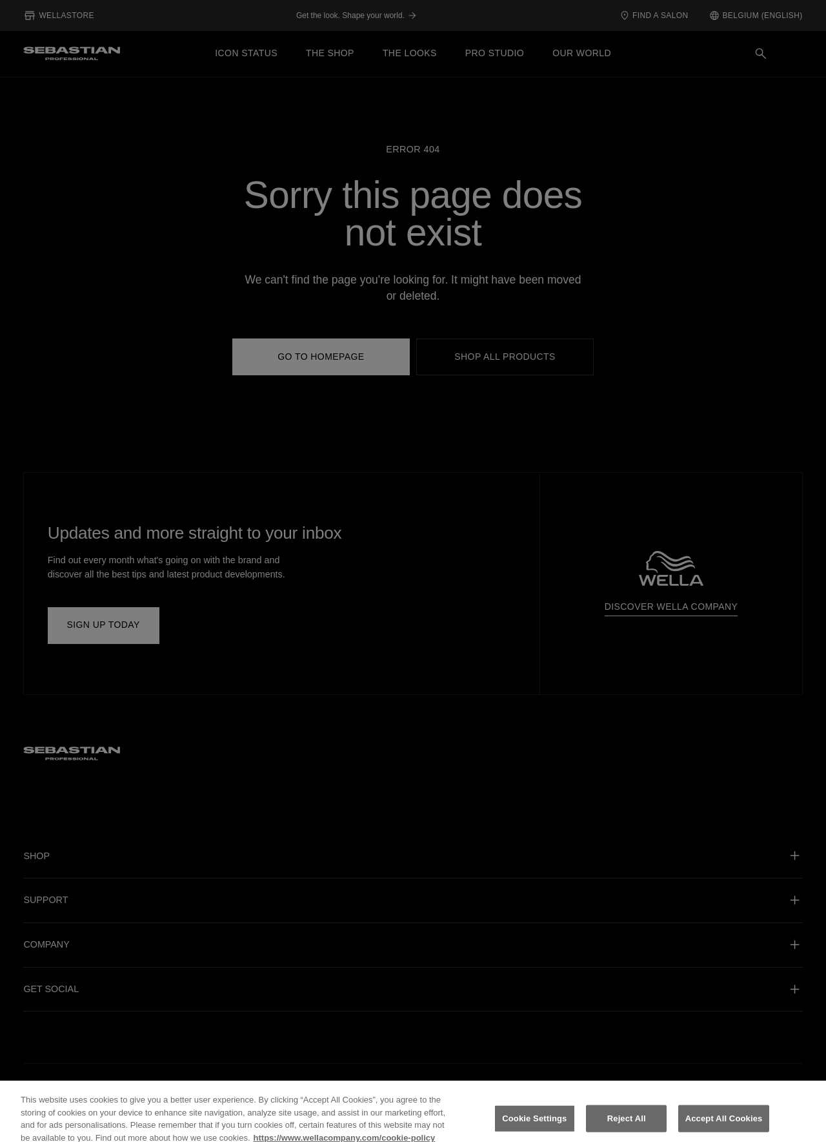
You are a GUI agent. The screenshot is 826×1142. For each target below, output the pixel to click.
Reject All (626, 1127)
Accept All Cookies (724, 1127)
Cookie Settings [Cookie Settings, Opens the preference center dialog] (534, 1127)
